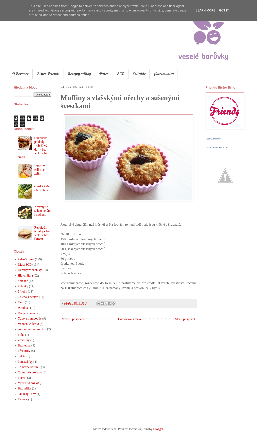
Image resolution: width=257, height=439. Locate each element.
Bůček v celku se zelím (39, 169)
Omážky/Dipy (27, 394)
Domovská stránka (130, 319)
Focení (22, 377)
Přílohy (22, 291)
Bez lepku (24, 345)
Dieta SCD (25, 264)
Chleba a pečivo (28, 297)
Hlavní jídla (25, 275)
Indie (21, 334)
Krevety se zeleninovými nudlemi (42, 210)
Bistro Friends (48, 73)
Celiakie (139, 73)
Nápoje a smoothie (30, 318)
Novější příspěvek (72, 319)
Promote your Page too (217, 147)
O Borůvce (20, 73)
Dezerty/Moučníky (30, 270)
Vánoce (22, 399)
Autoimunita (164, 73)
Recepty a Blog (79, 73)
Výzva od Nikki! (28, 383)
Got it (224, 10)
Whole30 (23, 307)
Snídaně (23, 280)
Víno (21, 302)
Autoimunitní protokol (32, 329)
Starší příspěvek (185, 319)
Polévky (23, 286)
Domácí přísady (28, 313)
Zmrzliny (24, 340)
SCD (120, 73)
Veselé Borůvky (213, 138)
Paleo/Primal (26, 259)
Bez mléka (24, 388)
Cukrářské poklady (30, 372)
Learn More (205, 10)
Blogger (158, 429)
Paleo (104, 73)
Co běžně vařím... (29, 367)
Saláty (22, 356)
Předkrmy (24, 350)
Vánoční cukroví (28, 323)
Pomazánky (25, 361)
